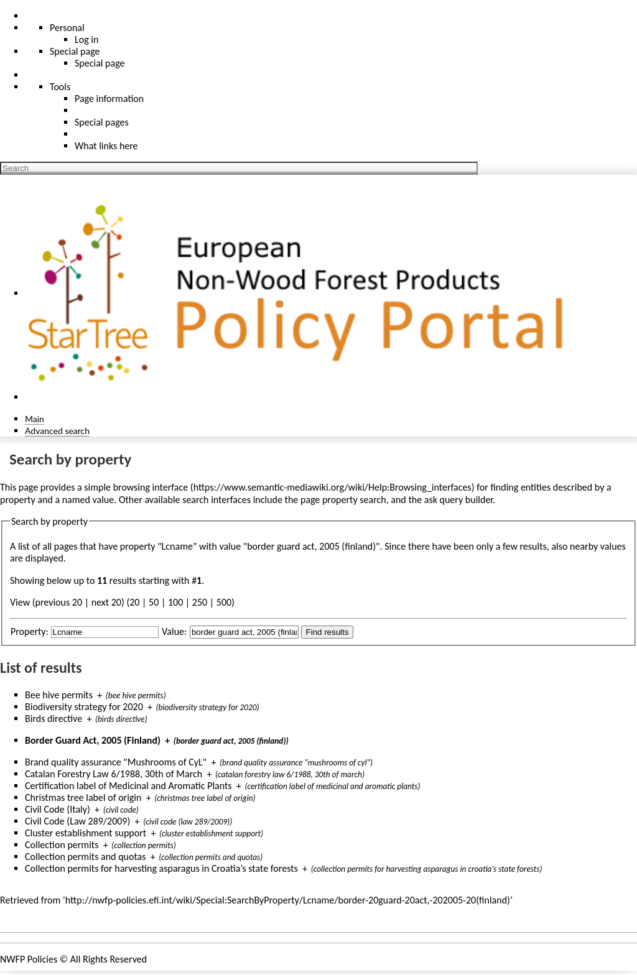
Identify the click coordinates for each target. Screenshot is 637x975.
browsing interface (150, 487)
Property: (30, 631)
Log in (86, 39)
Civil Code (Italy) (57, 809)
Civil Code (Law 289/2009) (77, 821)
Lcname (177, 546)
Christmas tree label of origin (83, 797)
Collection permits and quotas (85, 856)
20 (134, 602)
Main (34, 419)
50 (154, 602)
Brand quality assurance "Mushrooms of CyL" (116, 762)
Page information (109, 98)
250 (199, 602)
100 (175, 602)
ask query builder (458, 500)
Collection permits (61, 845)
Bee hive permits (59, 695)
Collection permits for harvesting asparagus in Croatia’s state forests (161, 868)
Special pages (102, 122)
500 (223, 602)
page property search (343, 500)
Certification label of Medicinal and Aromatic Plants (128, 786)
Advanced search (57, 430)
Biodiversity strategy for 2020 (84, 707)
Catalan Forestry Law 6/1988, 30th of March (113, 774)
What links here (106, 146)
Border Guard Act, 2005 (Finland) (92, 740)
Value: (174, 631)
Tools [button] (60, 87)
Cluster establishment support (85, 833)
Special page (100, 63)
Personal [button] (67, 28)
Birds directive (53, 718)
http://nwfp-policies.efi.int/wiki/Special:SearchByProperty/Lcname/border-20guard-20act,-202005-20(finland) (287, 900)
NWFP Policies (28, 959)
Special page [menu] (75, 51)
